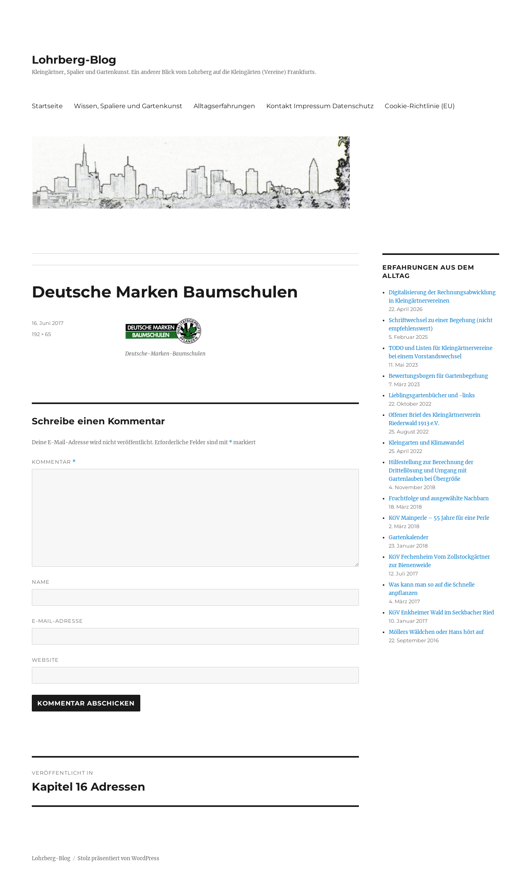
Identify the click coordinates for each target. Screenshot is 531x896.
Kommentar (54, 462)
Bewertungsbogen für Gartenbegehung (438, 376)
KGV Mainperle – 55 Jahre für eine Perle (439, 518)
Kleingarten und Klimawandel (426, 442)
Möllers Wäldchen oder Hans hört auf (436, 632)
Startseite (47, 106)
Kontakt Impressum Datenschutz (320, 106)
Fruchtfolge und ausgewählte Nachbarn (439, 498)
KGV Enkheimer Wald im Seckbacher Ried (441, 612)
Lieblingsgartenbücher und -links (432, 395)
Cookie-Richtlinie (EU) (420, 106)
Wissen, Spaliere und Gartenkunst (128, 106)
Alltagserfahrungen (224, 106)
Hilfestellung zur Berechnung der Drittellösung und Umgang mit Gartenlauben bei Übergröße (431, 470)
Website (45, 660)
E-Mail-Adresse (57, 621)
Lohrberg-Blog (74, 59)
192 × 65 (41, 334)
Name (41, 582)
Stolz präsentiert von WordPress (118, 858)
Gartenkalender (408, 537)
